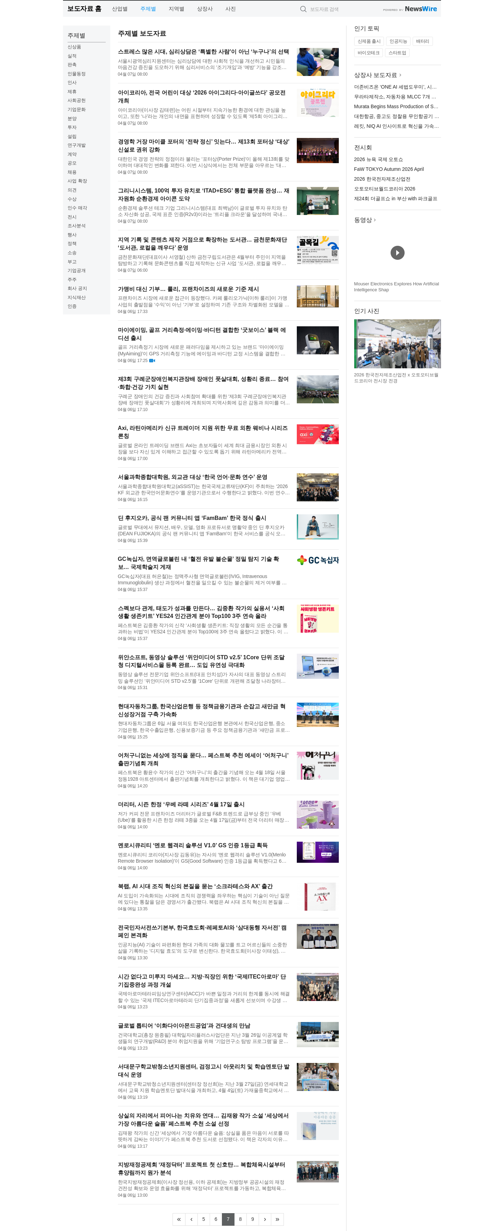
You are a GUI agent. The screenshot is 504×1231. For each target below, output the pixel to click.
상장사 (205, 9)
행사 (72, 234)
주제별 (148, 9)
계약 (72, 154)
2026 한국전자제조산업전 (382, 179)
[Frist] (179, 1219)
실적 (72, 55)
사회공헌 (77, 100)
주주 (72, 279)
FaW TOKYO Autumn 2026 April (389, 169)
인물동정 (77, 73)
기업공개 (77, 270)
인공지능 (398, 41)
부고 (72, 261)
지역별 (176, 9)
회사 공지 (77, 288)
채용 (72, 172)
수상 (72, 199)
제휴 (72, 91)
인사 (72, 82)
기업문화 (77, 109)
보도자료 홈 (84, 8)
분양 (72, 118)
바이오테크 (369, 52)
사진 (230, 9)
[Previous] (191, 1219)
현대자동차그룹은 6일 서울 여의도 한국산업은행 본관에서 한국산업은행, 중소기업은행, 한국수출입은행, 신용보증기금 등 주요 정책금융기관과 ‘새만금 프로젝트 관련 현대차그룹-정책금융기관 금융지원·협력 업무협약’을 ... (204, 727)
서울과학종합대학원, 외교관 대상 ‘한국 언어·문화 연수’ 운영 (193, 477)
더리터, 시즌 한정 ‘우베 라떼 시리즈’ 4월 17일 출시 (181, 804)
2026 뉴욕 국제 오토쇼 (379, 159)
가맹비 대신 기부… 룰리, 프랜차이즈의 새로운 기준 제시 (188, 289)
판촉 (72, 64)
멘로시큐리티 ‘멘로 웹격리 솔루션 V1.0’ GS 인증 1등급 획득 (193, 845)
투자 (72, 127)
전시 (72, 217)
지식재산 (77, 297)
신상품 (74, 46)
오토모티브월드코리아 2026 (384, 189)
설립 (72, 136)
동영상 (363, 220)
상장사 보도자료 (376, 75)
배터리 (422, 41)
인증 (72, 306)
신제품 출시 (369, 41)
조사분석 (77, 225)
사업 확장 (77, 180)
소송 (72, 252)
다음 (435, 343)
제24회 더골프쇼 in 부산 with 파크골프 (396, 198)
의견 (72, 190)
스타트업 (397, 52)
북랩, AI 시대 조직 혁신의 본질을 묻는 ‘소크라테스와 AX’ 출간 (195, 886)
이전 (359, 343)
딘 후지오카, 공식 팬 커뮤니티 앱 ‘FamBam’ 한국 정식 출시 (192, 518)
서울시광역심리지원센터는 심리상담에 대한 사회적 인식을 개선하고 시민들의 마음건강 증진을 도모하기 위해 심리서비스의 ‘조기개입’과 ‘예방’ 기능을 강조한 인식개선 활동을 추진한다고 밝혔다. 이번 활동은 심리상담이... (202, 64)
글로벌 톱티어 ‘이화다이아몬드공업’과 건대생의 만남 (184, 1026)
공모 (72, 163)
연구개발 (77, 145)
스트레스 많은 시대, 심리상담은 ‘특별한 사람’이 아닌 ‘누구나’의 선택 (203, 52)
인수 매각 (77, 207)
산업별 (120, 9)
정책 (72, 243)
